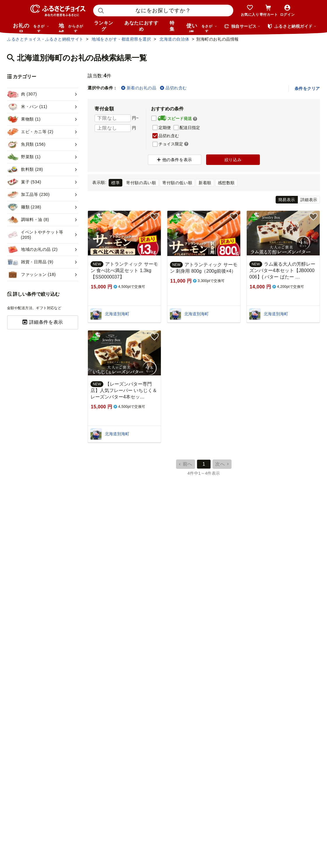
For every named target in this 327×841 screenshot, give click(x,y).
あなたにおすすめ (141, 26)
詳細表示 (308, 199)
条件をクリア (307, 88)
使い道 (201, 27)
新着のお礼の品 (138, 88)
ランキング (103, 26)
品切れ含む (173, 88)
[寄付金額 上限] (113, 128)
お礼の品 (31, 27)
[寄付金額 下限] (113, 118)
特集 (172, 26)
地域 (72, 27)
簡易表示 (286, 199)
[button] (195, 119)
